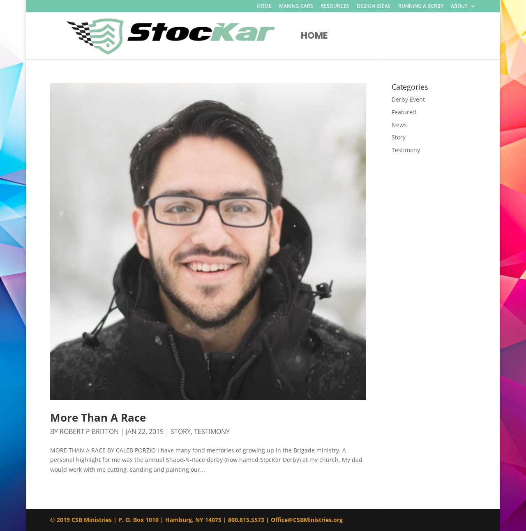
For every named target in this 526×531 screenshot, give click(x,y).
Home (314, 37)
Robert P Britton (89, 431)
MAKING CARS (296, 6)
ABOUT (459, 6)
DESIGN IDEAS (374, 6)
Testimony (212, 431)
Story (181, 431)
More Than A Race (98, 417)
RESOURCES (335, 6)
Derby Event (408, 99)
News (399, 125)
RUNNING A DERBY (420, 6)
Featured (404, 112)
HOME (264, 6)
